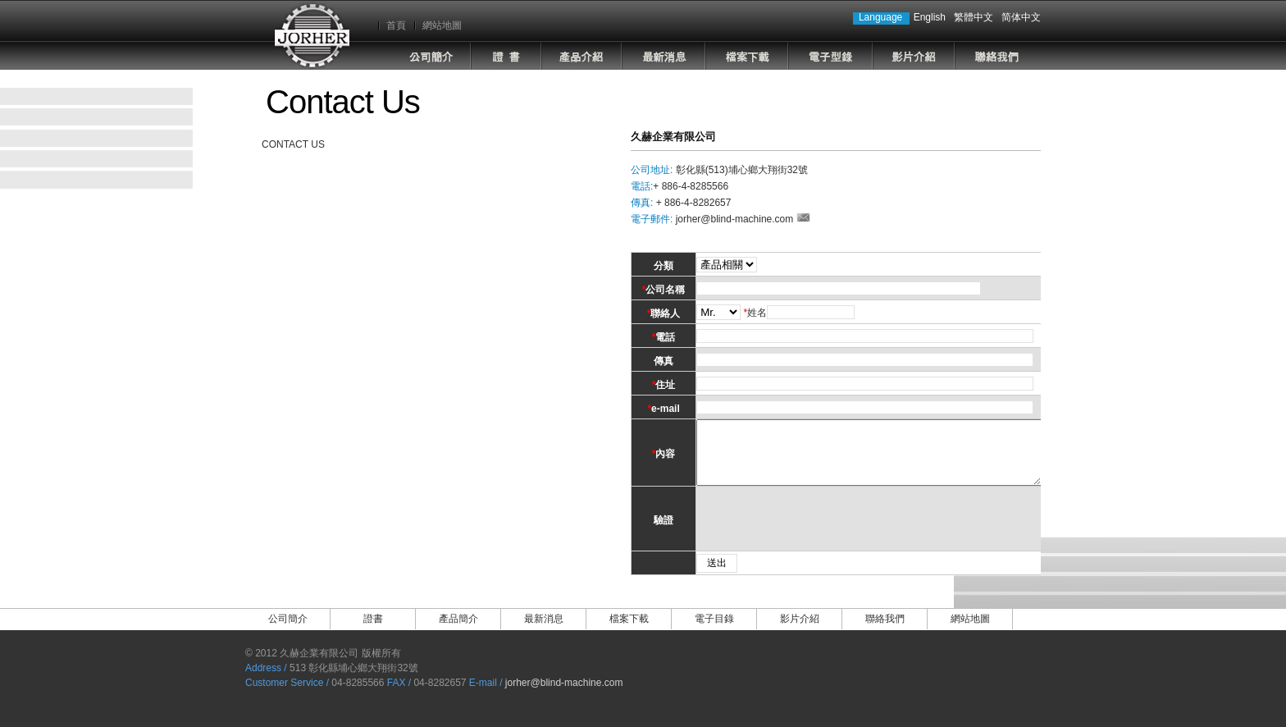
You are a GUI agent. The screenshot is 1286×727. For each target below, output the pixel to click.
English (930, 17)
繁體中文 (973, 17)
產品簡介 (458, 631)
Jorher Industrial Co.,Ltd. (311, 35)
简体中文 (1021, 17)
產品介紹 (581, 55)
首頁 (396, 25)
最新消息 (663, 55)
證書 (506, 55)
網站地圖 (442, 25)
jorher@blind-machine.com (735, 219)
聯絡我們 (997, 55)
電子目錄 (830, 55)
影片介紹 (914, 55)
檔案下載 (746, 55)
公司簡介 (428, 55)
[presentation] (815, 531)
